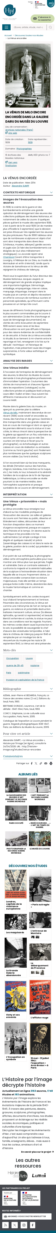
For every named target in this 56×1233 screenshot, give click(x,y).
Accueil (8, 35)
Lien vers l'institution (11, 164)
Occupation (12, 658)
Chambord (8, 257)
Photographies (24, 148)
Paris (8, 672)
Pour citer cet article (16, 733)
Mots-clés (9, 650)
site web (12, 133)
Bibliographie (12, 689)
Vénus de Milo (10, 412)
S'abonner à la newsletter (44, 18)
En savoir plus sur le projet (36, 1151)
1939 (30, 142)
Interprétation (14, 494)
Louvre (29, 658)
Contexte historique (19, 192)
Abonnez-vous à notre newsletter (25, 1216)
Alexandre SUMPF (20, 185)
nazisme (34, 665)
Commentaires (13, 756)
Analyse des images (17, 361)
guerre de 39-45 (14, 665)
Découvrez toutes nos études (29, 35)
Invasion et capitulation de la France (25, 679)
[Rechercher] (29, 27)
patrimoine (24, 672)
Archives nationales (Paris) (19, 129)
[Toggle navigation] (6, 27)
